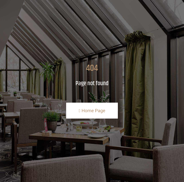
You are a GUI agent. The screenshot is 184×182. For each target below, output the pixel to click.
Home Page (92, 110)
